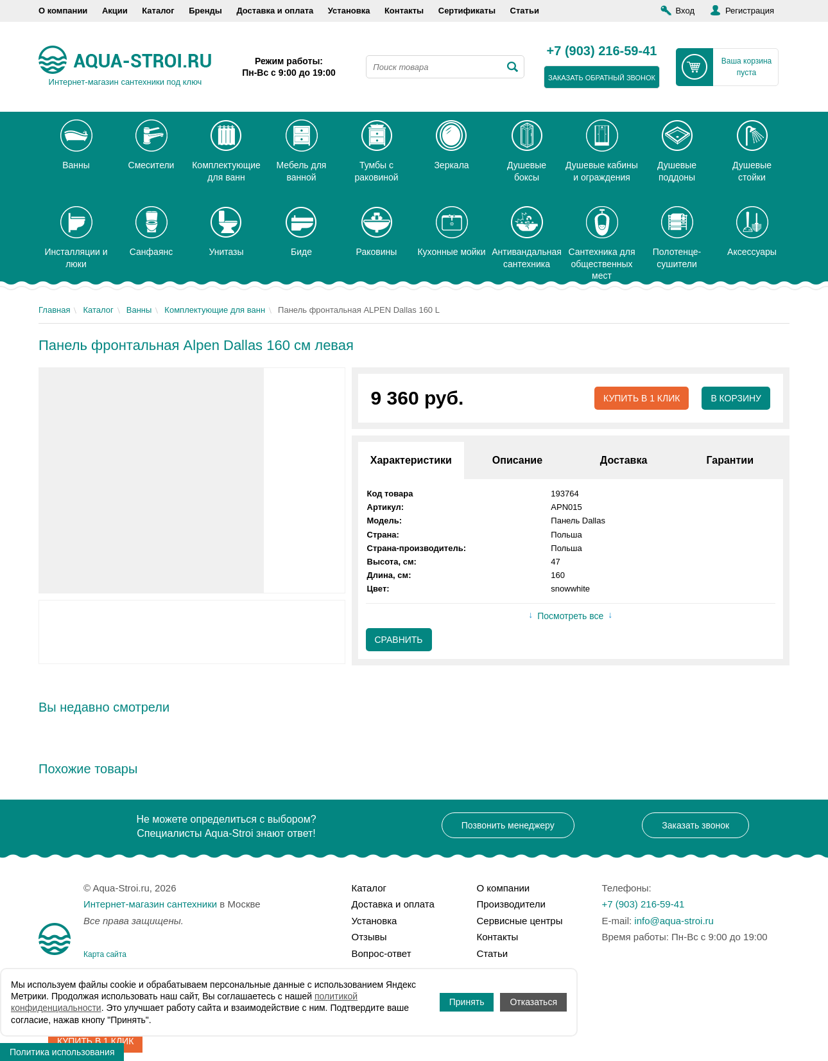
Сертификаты (467, 10)
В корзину (736, 398)
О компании (63, 10)
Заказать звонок (695, 825)
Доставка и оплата (274, 10)
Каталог (158, 10)
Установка (349, 10)
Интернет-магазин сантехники (150, 904)
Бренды (205, 10)
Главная (54, 310)
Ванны (139, 310)
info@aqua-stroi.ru (674, 920)
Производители (511, 904)
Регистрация (749, 10)
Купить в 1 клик (641, 398)
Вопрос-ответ (381, 953)
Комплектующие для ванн (214, 310)
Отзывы (369, 936)
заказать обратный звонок (601, 78)
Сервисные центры (520, 920)
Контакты (404, 10)
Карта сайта (104, 954)
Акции (115, 10)
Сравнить (399, 640)
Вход (685, 10)
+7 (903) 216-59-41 (602, 51)
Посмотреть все (570, 616)
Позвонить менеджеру (508, 825)
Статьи (524, 10)
